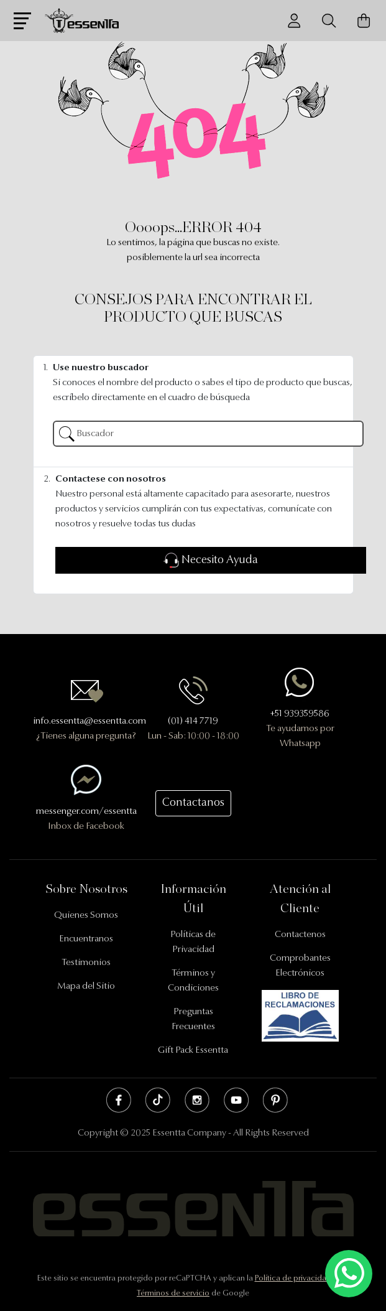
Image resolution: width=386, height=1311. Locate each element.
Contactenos (300, 935)
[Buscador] (328, 21)
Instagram (197, 1100)
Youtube (236, 1100)
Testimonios (86, 963)
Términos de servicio (173, 1293)
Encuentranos (86, 939)
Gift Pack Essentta (193, 1050)
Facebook (118, 1100)
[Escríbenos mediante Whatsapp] (349, 1274)
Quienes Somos (86, 915)
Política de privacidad (293, 1278)
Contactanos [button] (193, 803)
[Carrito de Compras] (363, 21)
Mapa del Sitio (86, 986)
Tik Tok (157, 1100)
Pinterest (275, 1100)
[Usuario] (294, 21)
